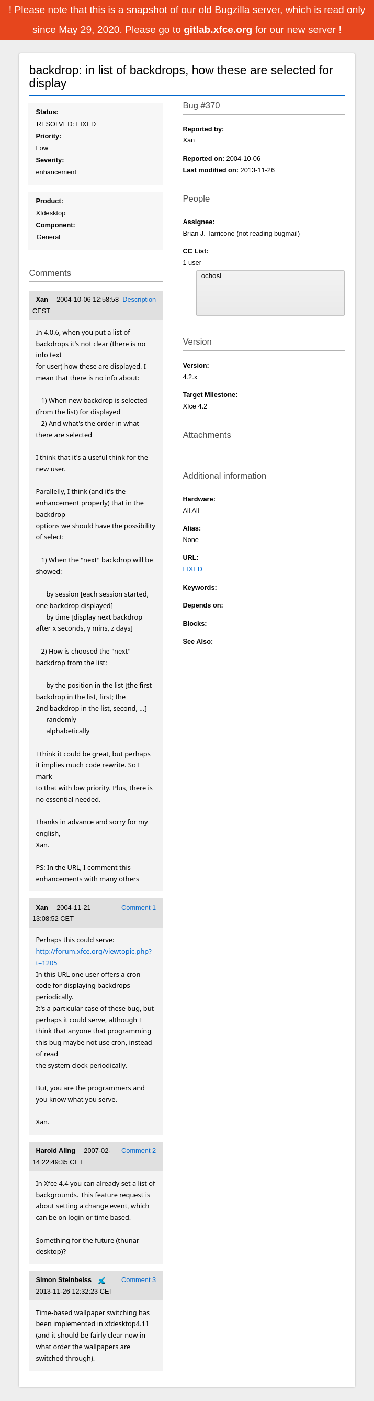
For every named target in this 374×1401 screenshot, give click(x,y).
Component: (55, 225)
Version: (196, 365)
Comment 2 (138, 1150)
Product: (49, 201)
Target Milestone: (210, 395)
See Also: (198, 641)
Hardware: (199, 499)
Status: (47, 112)
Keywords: (200, 587)
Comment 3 (138, 1280)
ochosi (270, 276)
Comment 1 (138, 907)
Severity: (50, 160)
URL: (191, 557)
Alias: (192, 528)
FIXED (192, 569)
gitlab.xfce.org (219, 29)
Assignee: (198, 222)
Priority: (48, 136)
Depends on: (203, 605)
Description (139, 299)
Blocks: (195, 623)
